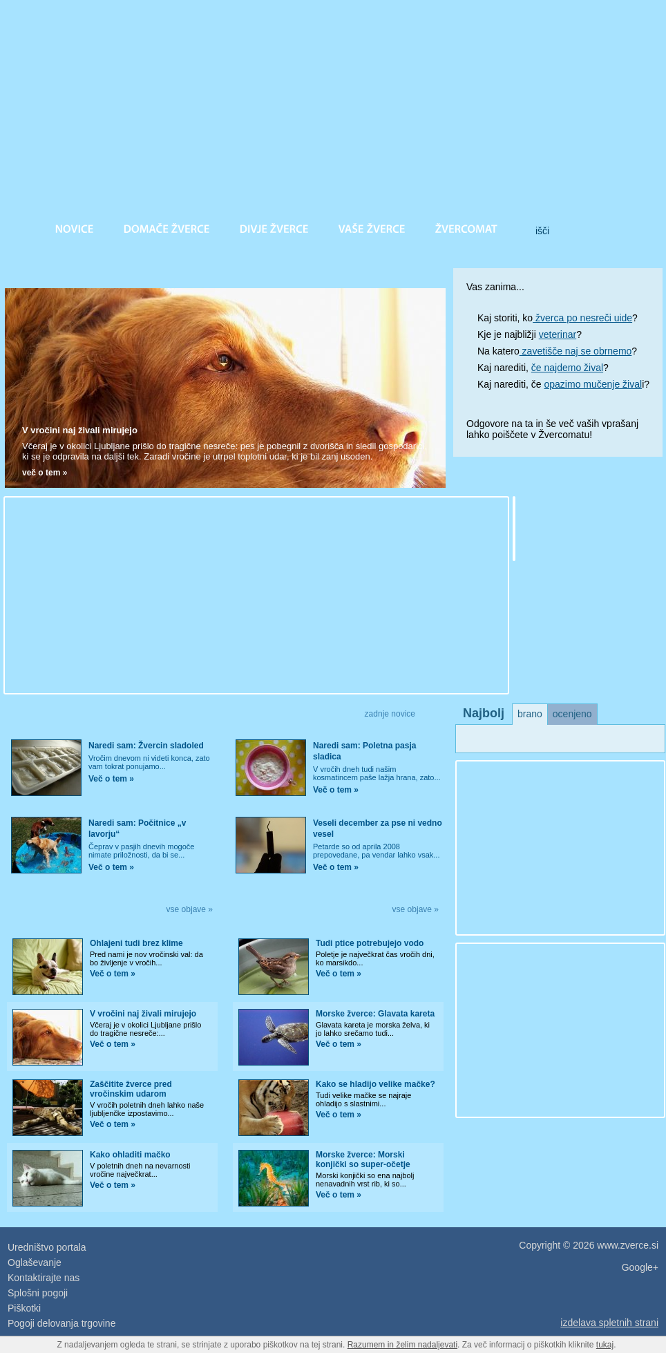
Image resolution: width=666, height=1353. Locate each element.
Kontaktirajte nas (43, 1277)
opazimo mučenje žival (593, 384)
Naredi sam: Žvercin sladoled (146, 745)
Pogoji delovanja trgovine (61, 1323)
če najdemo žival (567, 367)
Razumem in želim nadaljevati (402, 1345)
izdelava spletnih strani (609, 1322)
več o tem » (44, 472)
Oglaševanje (34, 1262)
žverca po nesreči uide (582, 317)
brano (529, 713)
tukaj (604, 1345)
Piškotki (24, 1308)
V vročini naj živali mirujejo (79, 430)
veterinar (557, 334)
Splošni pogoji (38, 1292)
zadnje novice (390, 714)
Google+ (640, 1267)
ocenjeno (572, 713)
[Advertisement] (217, 594)
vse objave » (189, 909)
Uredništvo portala (47, 1247)
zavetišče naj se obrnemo (576, 351)
